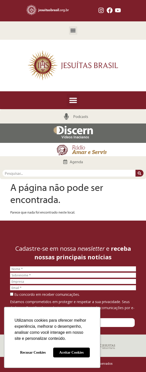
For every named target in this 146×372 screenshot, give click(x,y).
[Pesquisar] (139, 173)
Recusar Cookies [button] (33, 352)
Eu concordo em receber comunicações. (45, 294)
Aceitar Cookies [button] (71, 352)
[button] (73, 30)
